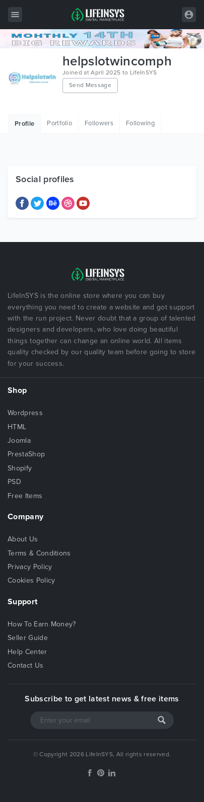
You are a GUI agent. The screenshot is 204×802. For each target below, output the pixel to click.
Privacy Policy (30, 567)
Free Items (25, 496)
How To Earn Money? (42, 624)
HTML (17, 427)
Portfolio (59, 123)
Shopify (20, 468)
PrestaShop (26, 454)
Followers (99, 123)
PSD (14, 481)
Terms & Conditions (39, 553)
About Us (23, 539)
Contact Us (25, 665)
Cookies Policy (31, 580)
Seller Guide (28, 637)
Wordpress (25, 413)
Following (140, 123)
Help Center (27, 652)
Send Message (90, 85)
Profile (24, 124)
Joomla (19, 440)
